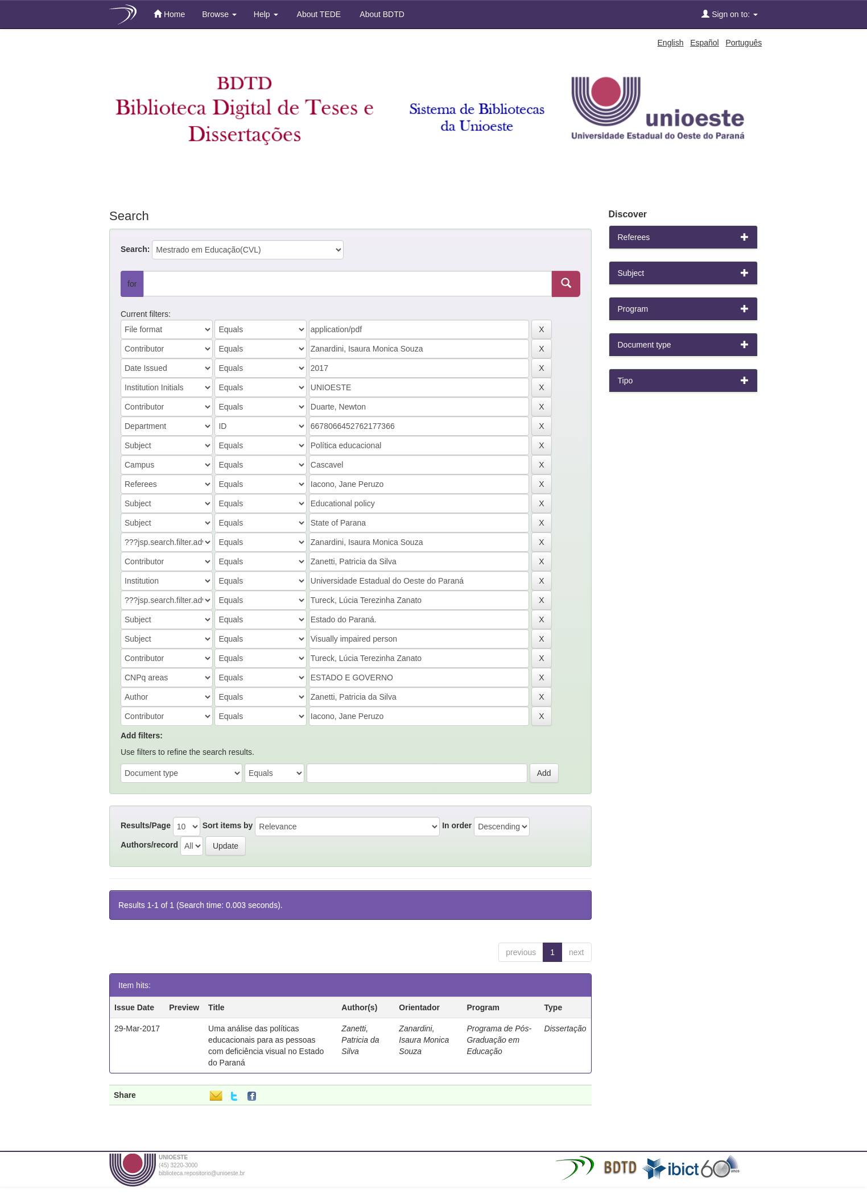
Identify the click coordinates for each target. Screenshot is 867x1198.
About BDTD (381, 14)
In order (457, 825)
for (132, 283)
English (671, 42)
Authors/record (149, 844)
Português (743, 42)
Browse (219, 14)
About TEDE (318, 14)
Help (266, 14)
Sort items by (228, 825)
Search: (135, 249)
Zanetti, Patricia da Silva (360, 1040)
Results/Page (146, 825)
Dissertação (565, 1028)
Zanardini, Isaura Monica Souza (424, 1040)
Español (704, 42)
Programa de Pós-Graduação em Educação (498, 1040)
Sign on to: (729, 14)
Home (169, 14)
